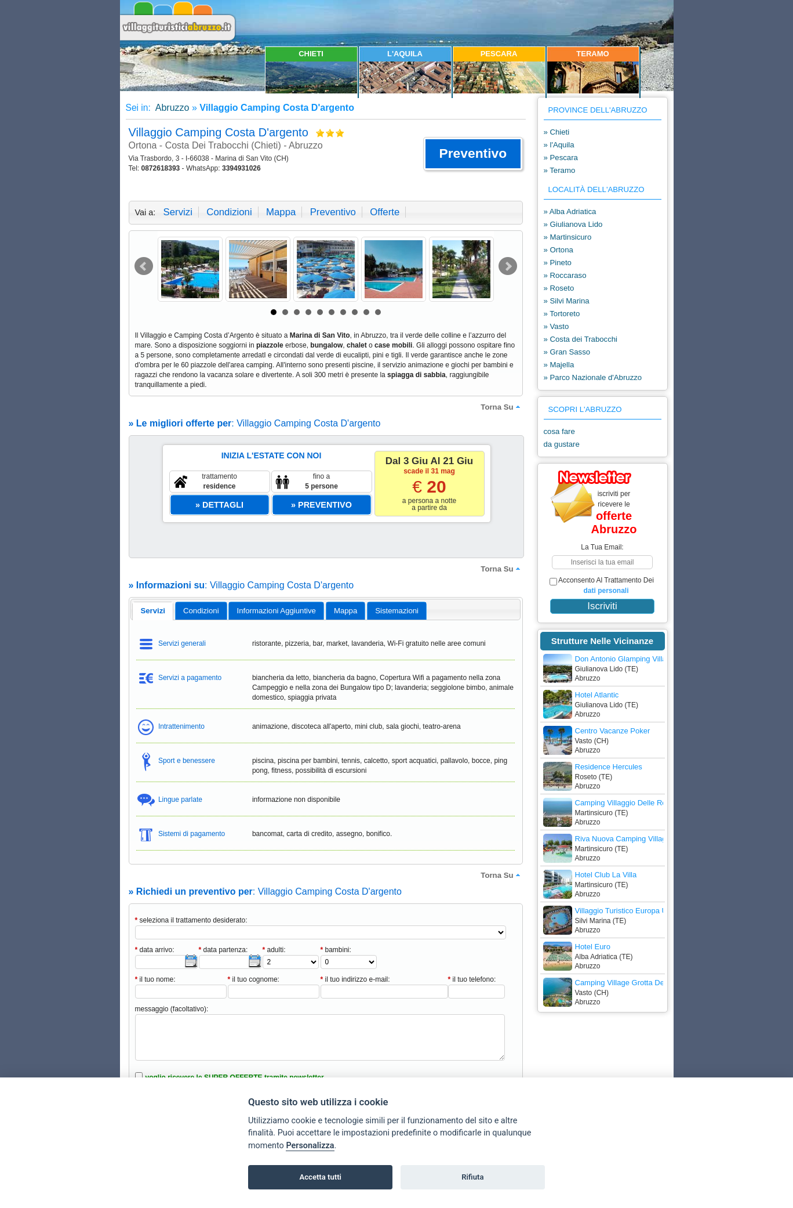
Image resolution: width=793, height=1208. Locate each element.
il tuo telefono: (472, 979)
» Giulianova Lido (573, 224)
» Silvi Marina (567, 300)
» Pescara (561, 157)
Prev (143, 266)
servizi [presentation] (152, 610)
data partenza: (223, 950)
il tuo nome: (155, 979)
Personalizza (310, 1146)
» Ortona (558, 249)
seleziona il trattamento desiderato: (191, 920)
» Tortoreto (562, 313)
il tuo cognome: (253, 979)
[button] (472, 153)
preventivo (333, 212)
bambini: (336, 950)
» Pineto (558, 262)
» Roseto (559, 288)
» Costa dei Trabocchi (581, 339)
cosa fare (559, 431)
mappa (281, 212)
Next (508, 266)
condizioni (229, 212)
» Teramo (560, 170)
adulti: (274, 950)
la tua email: (602, 547)
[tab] (152, 611)
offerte (384, 212)
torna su (501, 406)
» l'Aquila (559, 144)
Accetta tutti (320, 1177)
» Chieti (557, 132)
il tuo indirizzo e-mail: (355, 979)
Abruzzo (171, 108)
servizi (177, 212)
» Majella (559, 364)
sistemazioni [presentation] (397, 610)
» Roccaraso (565, 275)
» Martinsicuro (568, 237)
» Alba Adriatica (570, 211)
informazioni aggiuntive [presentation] (276, 610)
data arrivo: (154, 950)
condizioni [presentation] (201, 610)
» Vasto (556, 326)
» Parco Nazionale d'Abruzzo (593, 377)
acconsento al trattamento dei (602, 585)
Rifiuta (472, 1177)
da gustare (562, 444)
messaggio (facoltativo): (172, 1009)
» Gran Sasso (567, 352)
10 (378, 312)
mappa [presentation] (345, 610)
